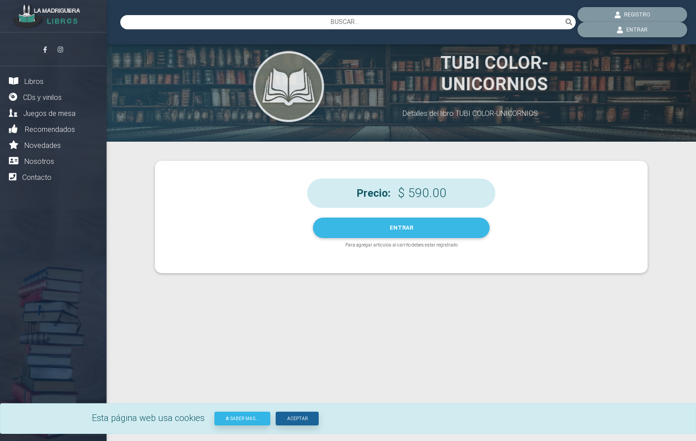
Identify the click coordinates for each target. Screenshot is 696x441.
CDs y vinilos (35, 97)
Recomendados (42, 129)
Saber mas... (242, 418)
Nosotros (31, 161)
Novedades (35, 145)
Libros (26, 81)
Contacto (30, 177)
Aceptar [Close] (297, 418)
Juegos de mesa (42, 113)
